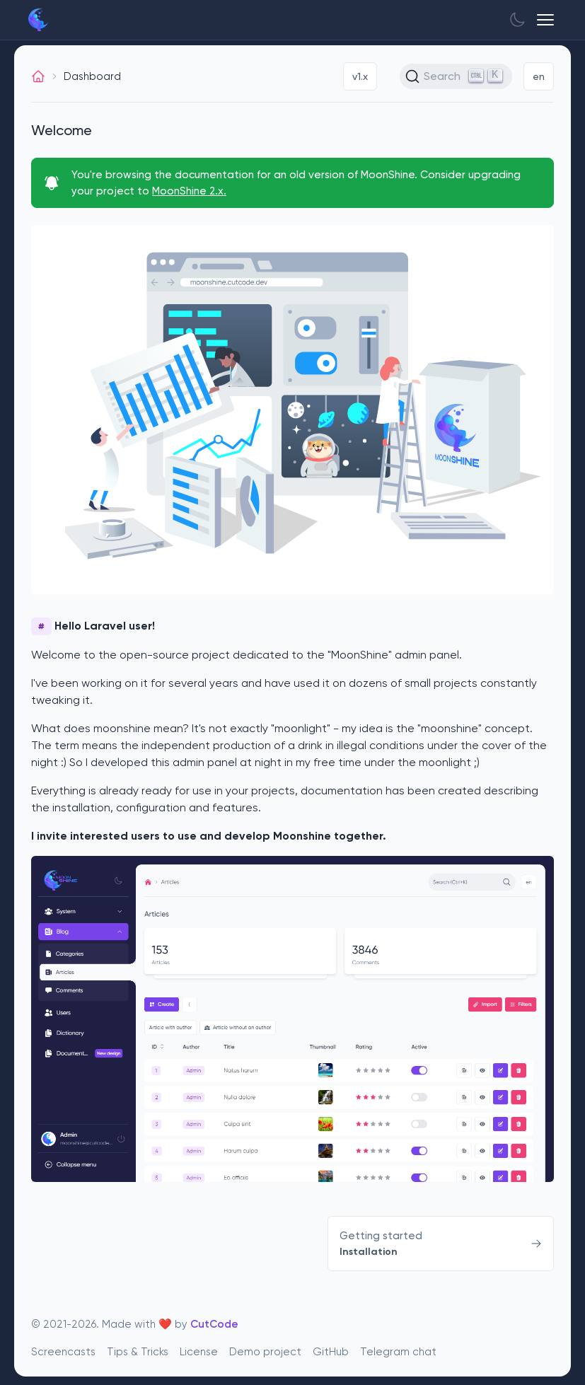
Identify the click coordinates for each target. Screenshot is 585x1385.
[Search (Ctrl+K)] (456, 76)
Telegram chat (398, 1351)
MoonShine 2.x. (189, 191)
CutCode (214, 1324)
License (199, 1351)
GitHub (331, 1351)
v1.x (360, 76)
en (539, 76)
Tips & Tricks (137, 1351)
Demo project (265, 1351)
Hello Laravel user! (93, 626)
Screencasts (63, 1351)
